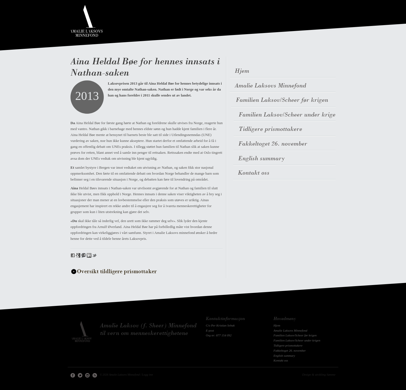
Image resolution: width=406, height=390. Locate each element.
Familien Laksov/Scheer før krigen (283, 100)
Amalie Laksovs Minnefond (270, 86)
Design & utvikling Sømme (319, 374)
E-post (210, 330)
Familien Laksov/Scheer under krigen (289, 115)
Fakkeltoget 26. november (272, 144)
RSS (94, 375)
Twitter (80, 375)
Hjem (242, 71)
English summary (261, 158)
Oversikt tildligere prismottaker (117, 272)
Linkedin (87, 375)
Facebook (72, 375)
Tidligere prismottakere (270, 129)
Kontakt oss (253, 173)
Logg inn (147, 374)
